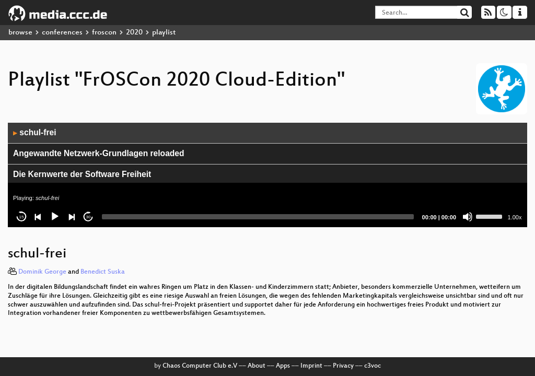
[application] (267, 175)
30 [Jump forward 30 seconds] (88, 217)
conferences (62, 32)
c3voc (372, 366)
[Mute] (467, 217)
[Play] (55, 217)
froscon (104, 32)
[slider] (258, 216)
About (256, 366)
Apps (283, 366)
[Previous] (38, 217)
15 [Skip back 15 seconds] (21, 217)
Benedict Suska (102, 272)
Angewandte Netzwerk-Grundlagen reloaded (98, 153)
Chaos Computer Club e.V (199, 366)
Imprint (311, 366)
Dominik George (42, 272)
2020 (134, 32)
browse (20, 32)
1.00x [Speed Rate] (515, 217)
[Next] (71, 217)
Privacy (343, 366)
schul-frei (34, 132)
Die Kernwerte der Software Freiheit (82, 174)
